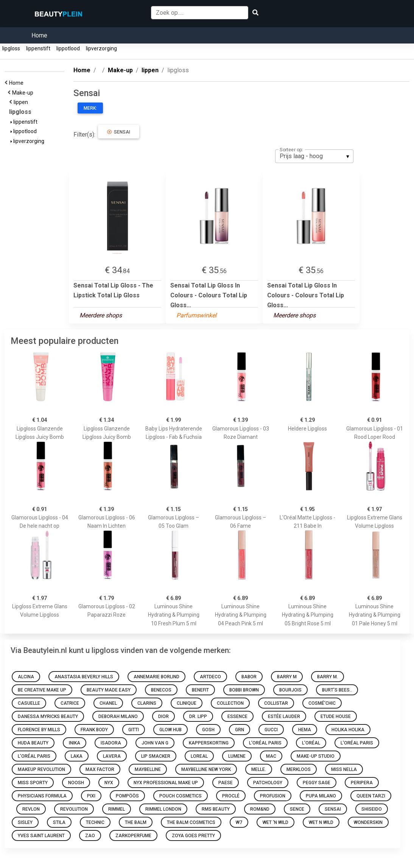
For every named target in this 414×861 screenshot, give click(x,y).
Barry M (287, 676)
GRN (239, 729)
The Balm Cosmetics (191, 822)
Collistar (276, 703)
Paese (225, 782)
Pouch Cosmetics (180, 796)
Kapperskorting (209, 743)
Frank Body (94, 729)
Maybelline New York (206, 769)
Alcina (26, 676)
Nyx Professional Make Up (166, 782)
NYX (108, 782)
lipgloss (11, 48)
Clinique (186, 703)
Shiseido (371, 809)
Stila (59, 822)
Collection (230, 703)
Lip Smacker (155, 756)
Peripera (362, 782)
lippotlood (68, 48)
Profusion (272, 796)
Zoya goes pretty (193, 835)
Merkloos (298, 769)
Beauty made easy (109, 690)
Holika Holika (348, 729)
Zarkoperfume (133, 835)
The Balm (135, 822)
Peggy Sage (316, 782)
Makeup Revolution (41, 769)
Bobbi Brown (244, 690)
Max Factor (100, 769)
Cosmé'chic (322, 703)
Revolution (74, 809)
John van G (155, 743)
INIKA (74, 743)
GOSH (208, 729)
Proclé (231, 796)
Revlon (31, 809)
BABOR (249, 676)
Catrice (70, 703)
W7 (239, 822)
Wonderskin (368, 822)
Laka (76, 756)
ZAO (90, 835)
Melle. (258, 769)
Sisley (25, 822)
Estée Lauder (284, 716)
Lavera (112, 756)
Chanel (108, 703)
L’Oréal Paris (34, 756)
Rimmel (116, 809)
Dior (163, 716)
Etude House (336, 716)
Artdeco (210, 676)
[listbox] (314, 156)
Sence (297, 809)
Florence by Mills (39, 729)
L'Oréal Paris (265, 743)
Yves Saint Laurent (41, 835)
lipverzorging (101, 48)
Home (39, 35)
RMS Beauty (216, 809)
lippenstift (38, 48)
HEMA (304, 729)
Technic (95, 822)
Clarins (146, 703)
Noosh (76, 782)
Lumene (237, 756)
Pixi (91, 796)
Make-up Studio (316, 756)
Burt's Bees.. (337, 690)
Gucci (271, 729)
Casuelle (29, 703)
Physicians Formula (42, 796)
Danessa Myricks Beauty (48, 716)
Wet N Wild (321, 822)
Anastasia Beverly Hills (83, 676)
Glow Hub (170, 729)
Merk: (90, 108)
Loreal (199, 756)
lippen (22, 102)
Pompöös (127, 796)
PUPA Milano (321, 796)
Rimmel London (163, 809)
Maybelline (148, 769)
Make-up (24, 93)
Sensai (118, 132)
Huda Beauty (33, 743)
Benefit (200, 690)
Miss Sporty (33, 782)
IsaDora (111, 743)
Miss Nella (344, 769)
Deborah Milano (118, 716)
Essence (237, 716)
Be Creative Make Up (42, 690)
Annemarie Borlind (156, 676)
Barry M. (327, 676)
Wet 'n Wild (275, 822)
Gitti (133, 729)
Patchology (267, 782)
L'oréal (311, 743)
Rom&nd (259, 809)
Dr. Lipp (198, 716)
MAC (271, 756)
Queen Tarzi (370, 796)
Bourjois (290, 690)
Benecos (161, 690)
